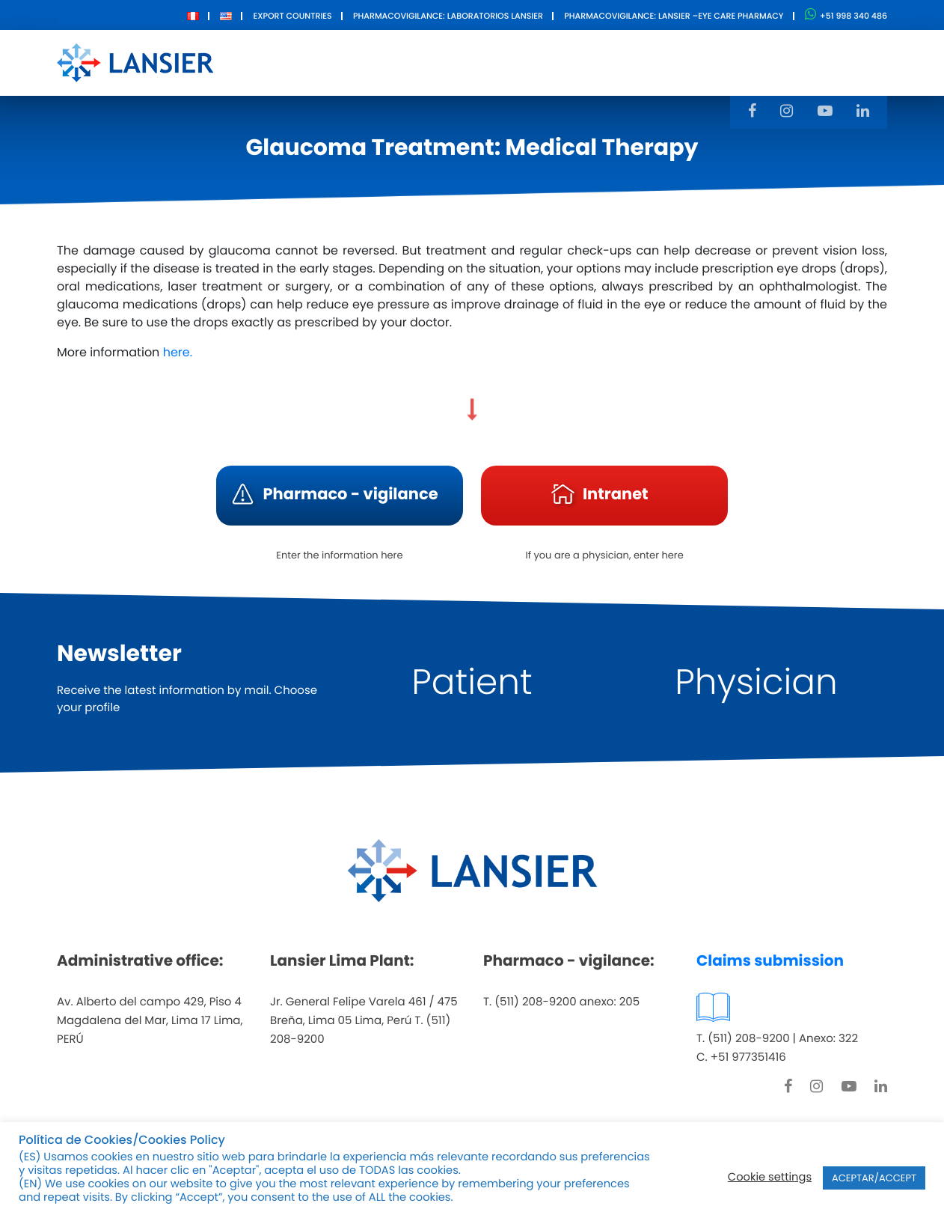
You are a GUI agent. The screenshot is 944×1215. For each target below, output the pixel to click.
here (176, 352)
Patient (471, 682)
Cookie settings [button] (770, 1177)
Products (458, 61)
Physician (756, 682)
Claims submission (770, 960)
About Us (374, 61)
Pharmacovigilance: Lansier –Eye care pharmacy (673, 16)
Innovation (550, 61)
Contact (638, 61)
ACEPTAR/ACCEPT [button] (874, 1178)
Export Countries (292, 16)
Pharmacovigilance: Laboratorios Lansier (448, 16)
